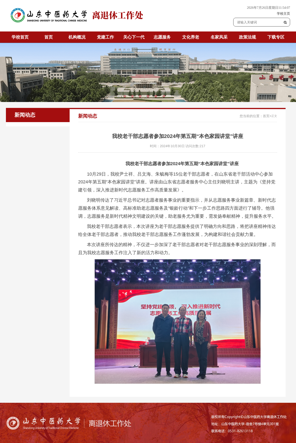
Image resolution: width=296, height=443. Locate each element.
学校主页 (283, 13)
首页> (267, 116)
